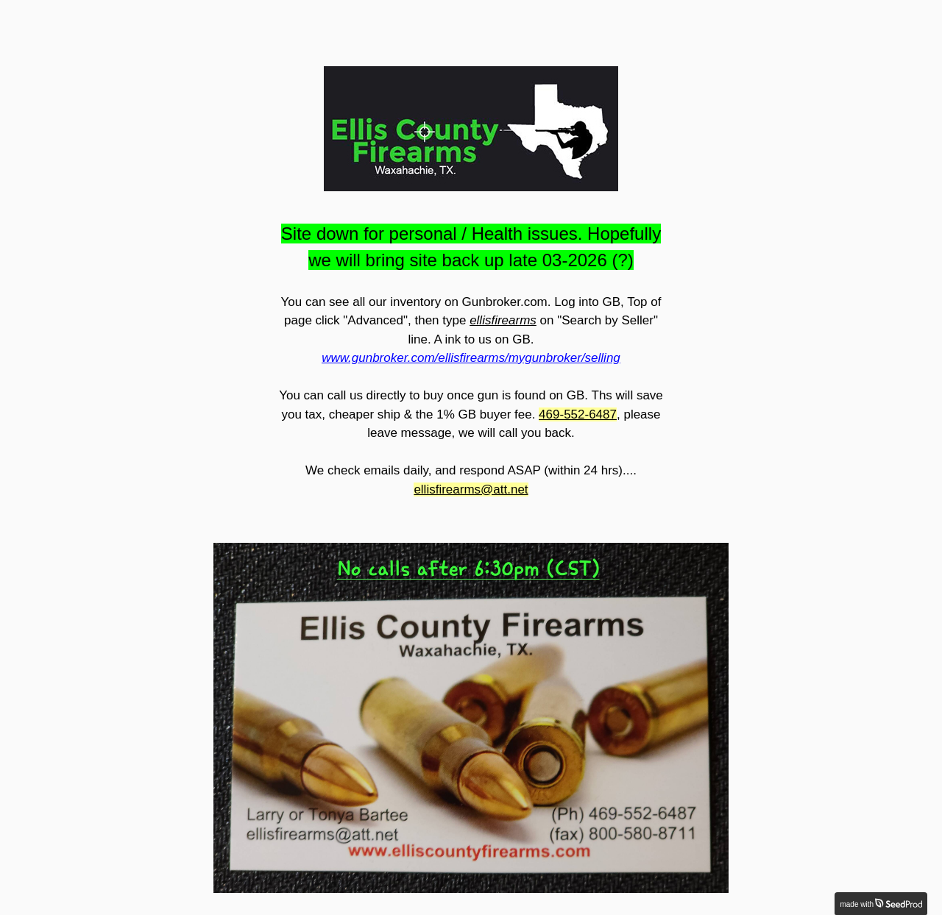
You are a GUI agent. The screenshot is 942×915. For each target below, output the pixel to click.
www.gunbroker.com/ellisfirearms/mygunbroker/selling (471, 358)
